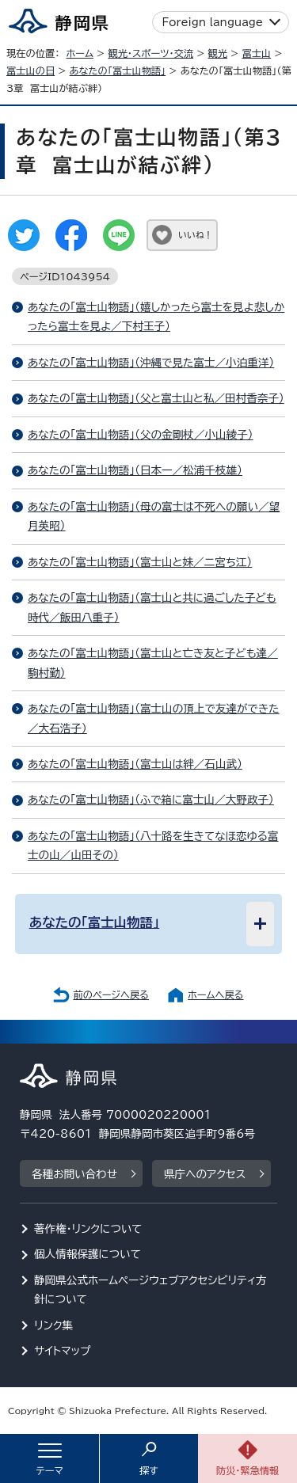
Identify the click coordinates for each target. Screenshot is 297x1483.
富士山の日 (30, 70)
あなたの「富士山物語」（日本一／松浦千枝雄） (135, 470)
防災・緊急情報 (248, 1470)
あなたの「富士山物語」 (118, 70)
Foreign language (212, 22)
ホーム (79, 53)
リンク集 (53, 1325)
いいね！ (195, 234)
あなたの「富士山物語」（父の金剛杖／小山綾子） (140, 434)
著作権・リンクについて (88, 1228)
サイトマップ (62, 1350)
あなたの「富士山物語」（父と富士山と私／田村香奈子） (156, 398)
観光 (217, 53)
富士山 (256, 53)
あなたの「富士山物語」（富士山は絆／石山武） (135, 764)
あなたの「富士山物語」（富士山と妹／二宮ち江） (140, 562)
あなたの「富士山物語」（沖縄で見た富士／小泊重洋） (151, 362)
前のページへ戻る (111, 994)
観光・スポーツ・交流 (150, 53)
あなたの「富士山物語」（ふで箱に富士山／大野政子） (151, 799)
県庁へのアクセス (205, 1174)
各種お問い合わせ (74, 1174)
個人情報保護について (87, 1254)
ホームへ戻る (215, 994)
